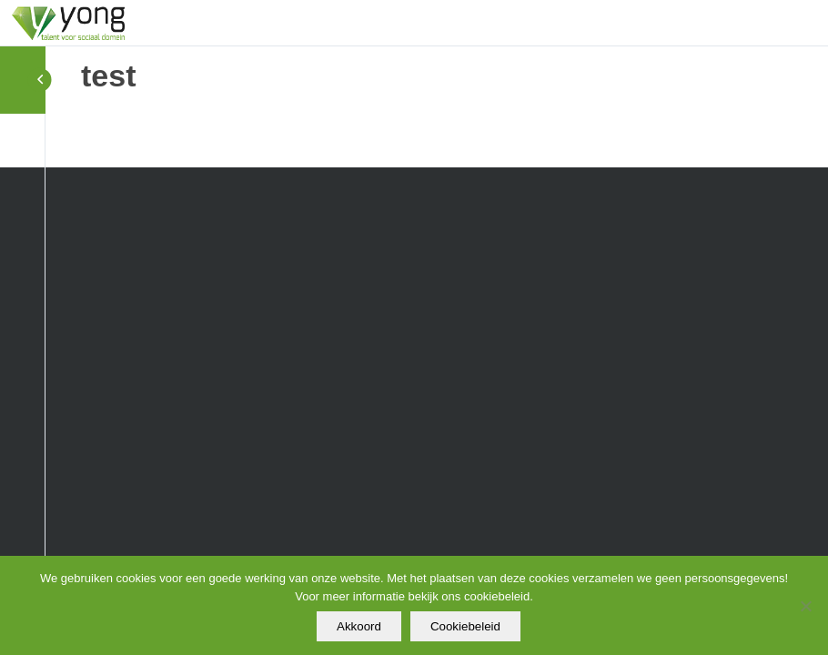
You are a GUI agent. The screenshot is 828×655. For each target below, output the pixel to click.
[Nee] (805, 606)
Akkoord (359, 626)
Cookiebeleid (465, 626)
